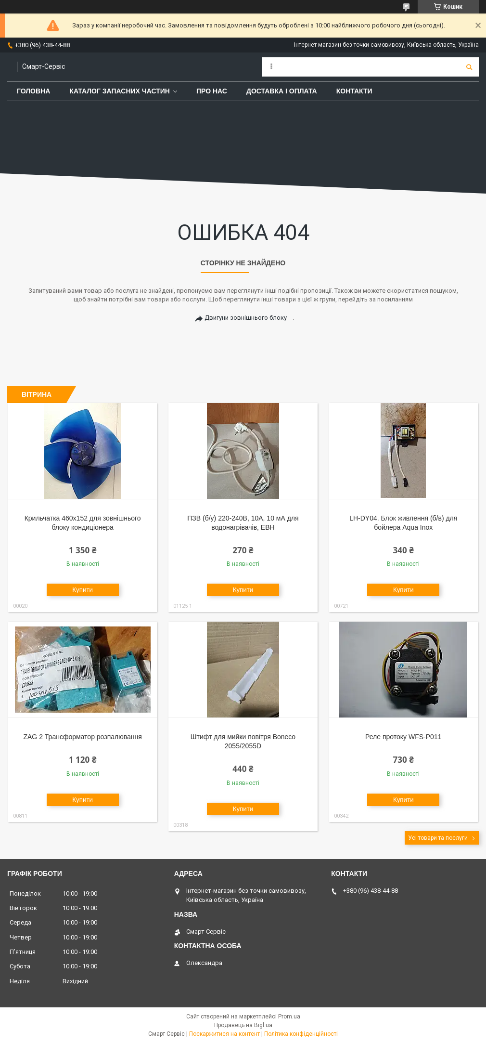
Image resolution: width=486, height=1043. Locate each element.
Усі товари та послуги (438, 837)
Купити (82, 589)
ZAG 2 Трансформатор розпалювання (82, 737)
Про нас (211, 91)
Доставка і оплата (281, 91)
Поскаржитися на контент (224, 1033)
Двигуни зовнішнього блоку (246, 317)
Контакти (354, 91)
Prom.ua (289, 1016)
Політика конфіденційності (301, 1033)
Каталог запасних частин (119, 91)
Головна (33, 91)
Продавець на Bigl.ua (243, 1025)
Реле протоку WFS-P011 (403, 737)
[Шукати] (469, 67)
